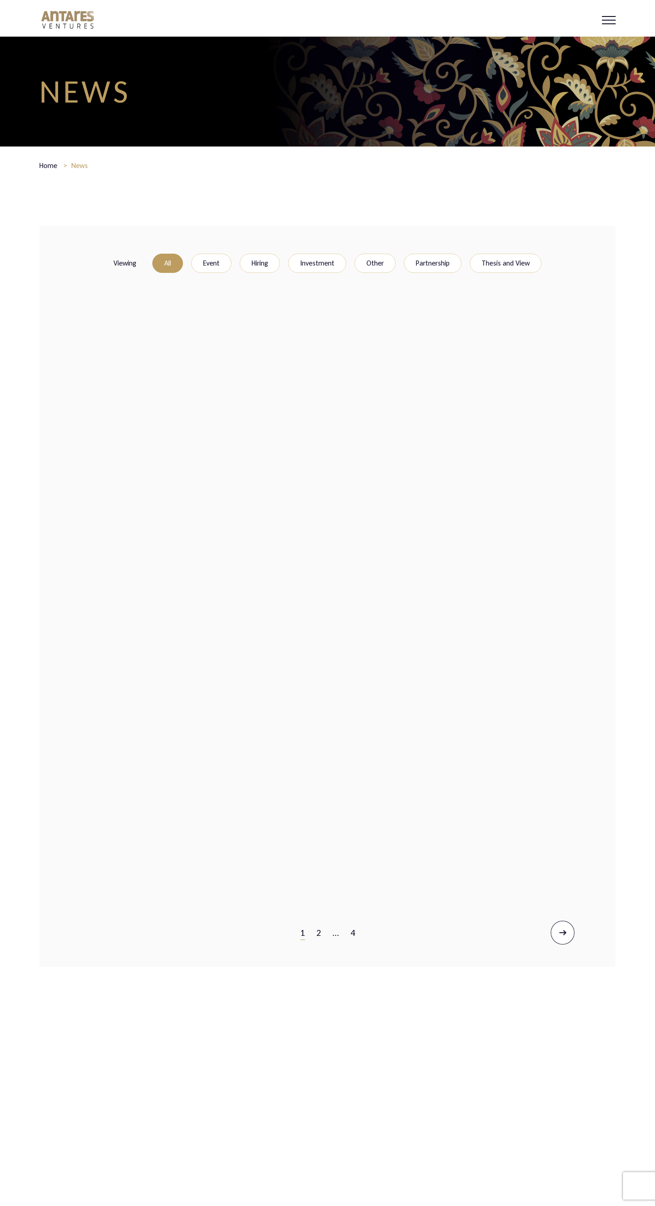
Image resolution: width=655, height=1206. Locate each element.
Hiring (260, 263)
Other (375, 263)
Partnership (433, 263)
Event (211, 263)
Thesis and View (506, 263)
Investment (317, 263)
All (167, 263)
